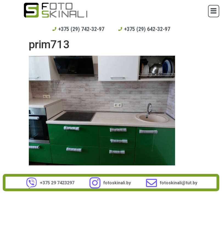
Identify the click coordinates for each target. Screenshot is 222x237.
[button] (213, 11)
